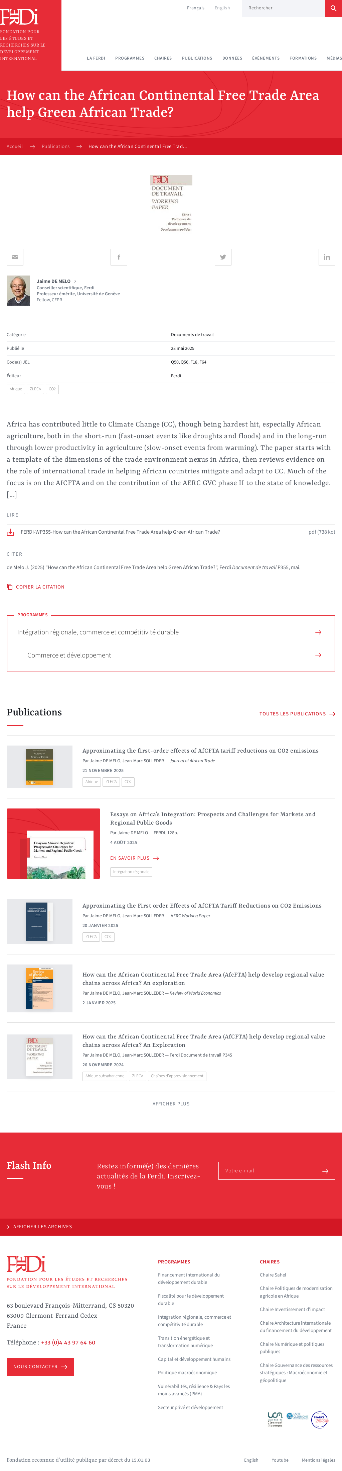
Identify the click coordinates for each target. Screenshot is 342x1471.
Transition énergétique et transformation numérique (185, 1342)
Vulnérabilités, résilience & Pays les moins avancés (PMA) (194, 1390)
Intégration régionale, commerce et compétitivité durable (169, 632)
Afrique (16, 389)
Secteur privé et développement (190, 1407)
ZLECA (35, 389)
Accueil (15, 146)
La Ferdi (96, 58)
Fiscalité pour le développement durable (191, 1300)
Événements (266, 58)
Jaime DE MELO (105, 761)
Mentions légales (318, 1460)
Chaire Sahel (273, 1275)
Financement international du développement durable (189, 1278)
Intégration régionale (131, 872)
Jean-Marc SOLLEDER (143, 761)
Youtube (280, 1460)
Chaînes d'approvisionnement (177, 1076)
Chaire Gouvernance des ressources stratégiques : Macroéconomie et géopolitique (296, 1373)
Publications (197, 58)
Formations (303, 58)
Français (196, 8)
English (222, 8)
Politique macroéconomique (187, 1372)
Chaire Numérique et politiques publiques (292, 1348)
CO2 (52, 389)
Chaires (163, 58)
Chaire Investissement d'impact (292, 1309)
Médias (334, 58)
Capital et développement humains (194, 1359)
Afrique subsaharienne (105, 1076)
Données (232, 58)
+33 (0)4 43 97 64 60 (68, 1342)
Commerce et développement (174, 655)
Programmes (129, 58)
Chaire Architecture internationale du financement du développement (296, 1327)
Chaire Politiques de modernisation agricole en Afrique (296, 1292)
